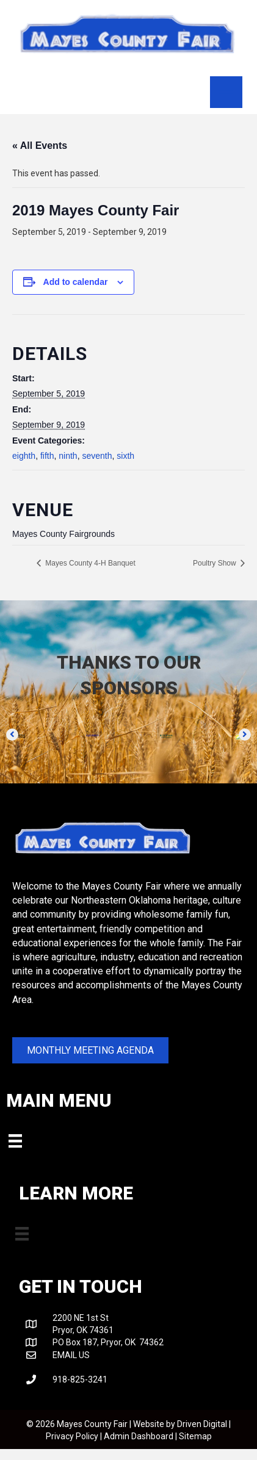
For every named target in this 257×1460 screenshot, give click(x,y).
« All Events (39, 145)
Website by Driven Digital (180, 1424)
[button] (12, 734)
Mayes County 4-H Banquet (89, 563)
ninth (68, 456)
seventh (97, 456)
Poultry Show (215, 563)
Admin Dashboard (138, 1436)
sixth (125, 456)
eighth (23, 456)
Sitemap (195, 1436)
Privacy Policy (72, 1436)
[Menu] (226, 92)
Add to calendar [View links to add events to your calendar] (75, 282)
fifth (47, 456)
